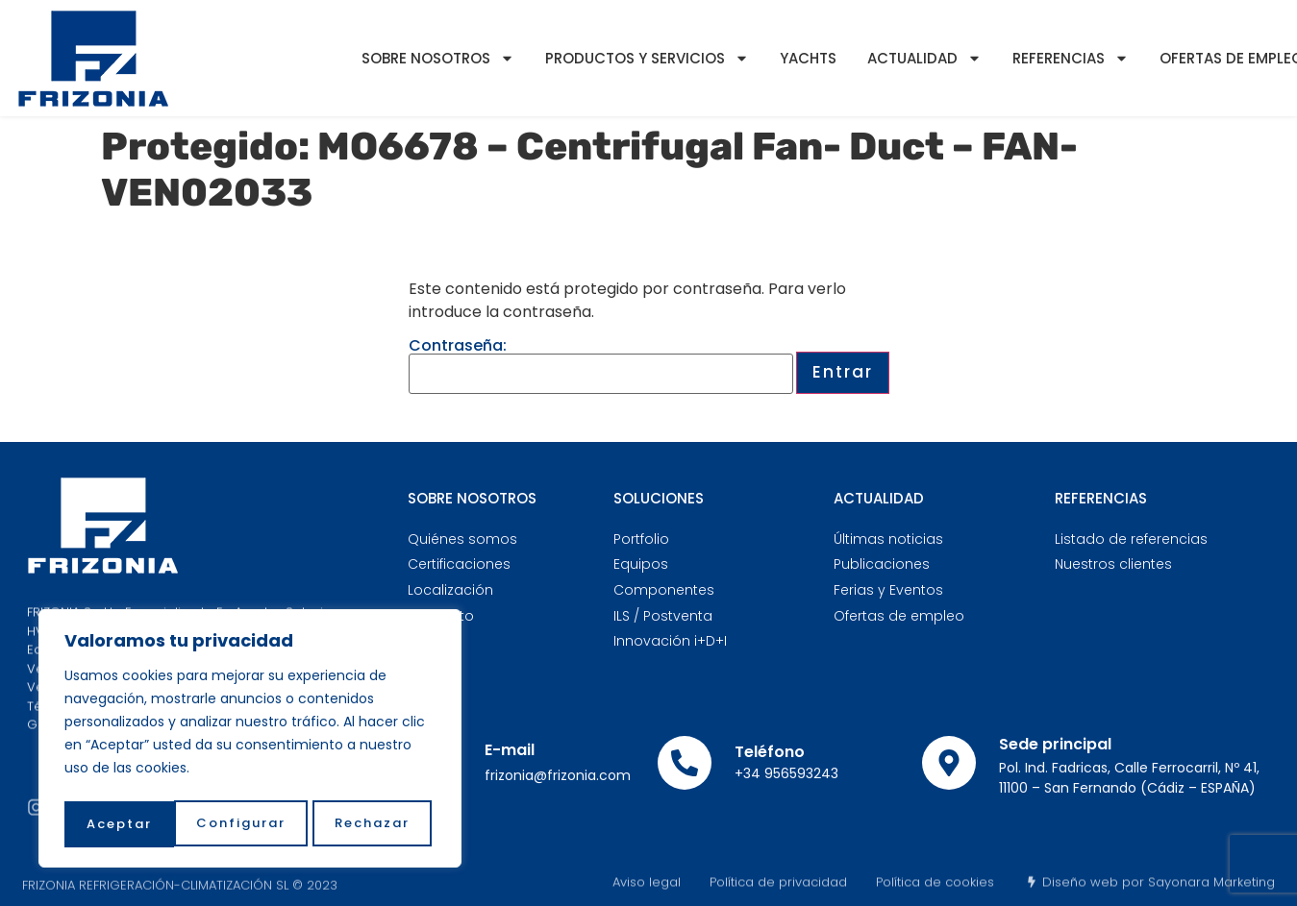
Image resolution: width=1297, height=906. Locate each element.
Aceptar (381, 824)
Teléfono (770, 752)
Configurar (130, 824)
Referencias (1070, 58)
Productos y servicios (647, 58)
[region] (249, 742)
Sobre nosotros (438, 58)
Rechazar (262, 824)
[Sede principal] (949, 763)
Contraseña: (601, 366)
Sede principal (1055, 744)
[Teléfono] (684, 763)
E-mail (510, 750)
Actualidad (924, 58)
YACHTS (808, 58)
